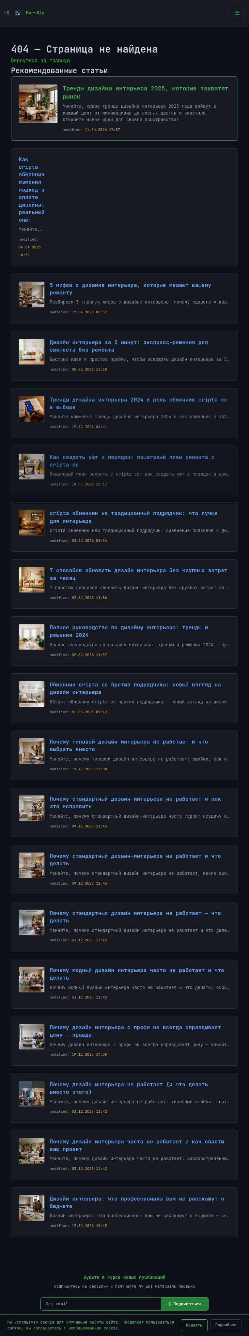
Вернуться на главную (40, 60)
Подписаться (187, 1304)
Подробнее (226, 1325)
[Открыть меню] (237, 13)
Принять (194, 1325)
